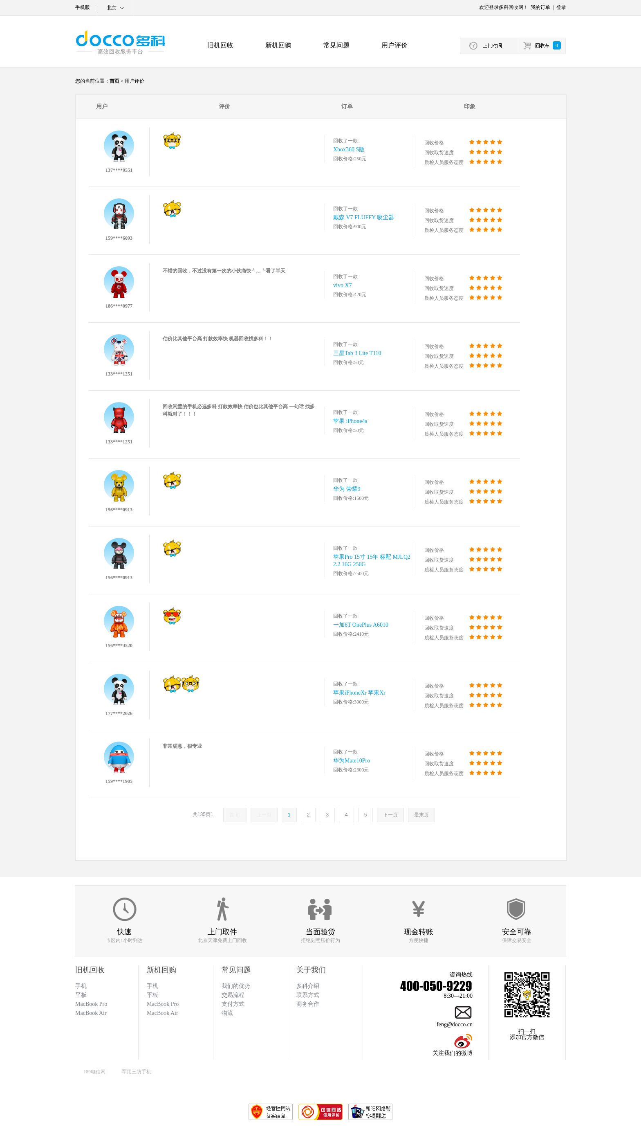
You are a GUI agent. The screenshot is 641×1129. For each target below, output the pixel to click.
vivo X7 (342, 285)
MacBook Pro (163, 1004)
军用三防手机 (136, 1072)
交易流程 (233, 995)
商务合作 (307, 1004)
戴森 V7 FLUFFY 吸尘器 (363, 217)
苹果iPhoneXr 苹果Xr (359, 693)
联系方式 (307, 995)
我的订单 (540, 7)
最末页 (421, 815)
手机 (152, 986)
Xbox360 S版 (349, 149)
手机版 (82, 7)
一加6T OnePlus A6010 (360, 625)
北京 (112, 8)
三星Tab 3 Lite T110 (357, 353)
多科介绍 (307, 986)
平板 (152, 995)
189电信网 (94, 1072)
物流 (227, 1013)
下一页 (390, 815)
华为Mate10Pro (351, 761)
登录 (561, 7)
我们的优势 (236, 986)
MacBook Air (162, 1013)
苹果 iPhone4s (350, 421)
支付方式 (233, 1004)
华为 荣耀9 (347, 489)
